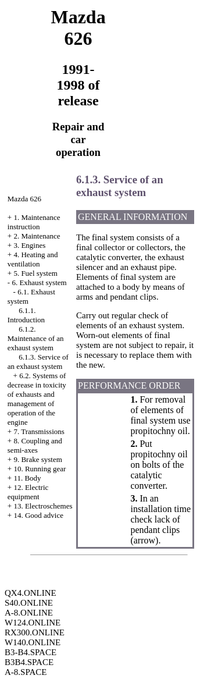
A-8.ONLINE (29, 612)
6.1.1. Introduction (26, 315)
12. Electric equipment (28, 492)
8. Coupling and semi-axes (35, 445)
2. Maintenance (36, 236)
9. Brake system (37, 459)
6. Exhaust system (39, 282)
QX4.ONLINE (30, 593)
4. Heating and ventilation (33, 259)
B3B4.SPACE (29, 662)
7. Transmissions (38, 431)
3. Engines (29, 245)
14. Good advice (38, 515)
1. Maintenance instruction (34, 222)
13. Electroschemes (42, 506)
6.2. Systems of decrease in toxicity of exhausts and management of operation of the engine (37, 398)
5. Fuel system (35, 273)
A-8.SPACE (26, 672)
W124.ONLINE (32, 622)
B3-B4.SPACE (30, 652)
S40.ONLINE (29, 602)
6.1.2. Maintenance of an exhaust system (36, 338)
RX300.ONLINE (35, 632)
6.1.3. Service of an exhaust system (38, 362)
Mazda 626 (24, 198)
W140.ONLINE (32, 642)
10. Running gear (39, 468)
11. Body (27, 478)
